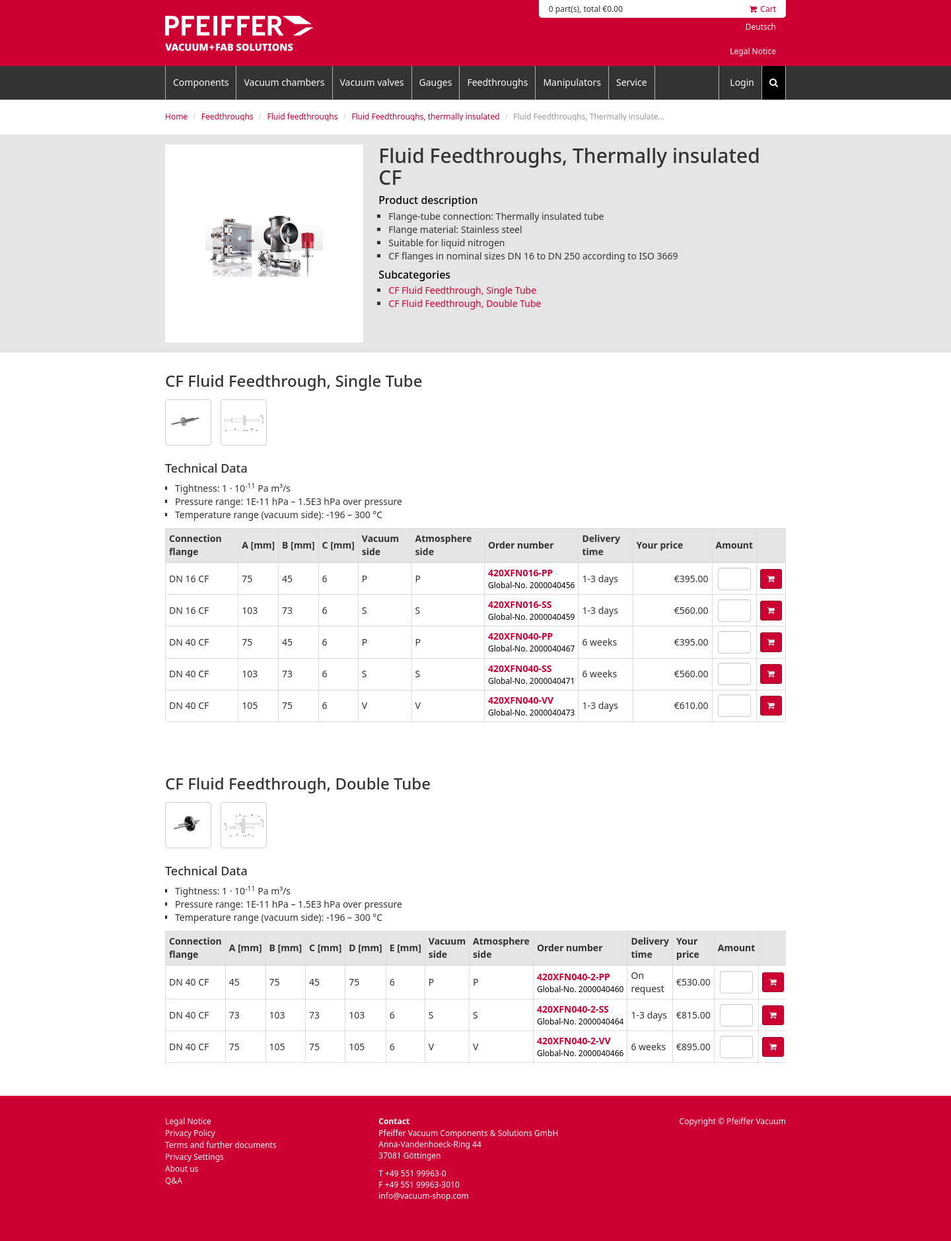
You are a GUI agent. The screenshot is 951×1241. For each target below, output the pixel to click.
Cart (763, 9)
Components (201, 82)
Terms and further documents (221, 1145)
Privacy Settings (194, 1156)
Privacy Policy (190, 1133)
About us (181, 1168)
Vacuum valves (372, 82)
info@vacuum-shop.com (423, 1195)
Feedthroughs (497, 82)
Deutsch (761, 26)
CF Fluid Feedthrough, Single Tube (462, 290)
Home (176, 116)
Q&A (173, 1180)
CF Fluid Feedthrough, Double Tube (464, 303)
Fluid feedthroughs (302, 116)
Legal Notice (753, 51)
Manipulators (572, 82)
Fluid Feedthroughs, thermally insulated (425, 116)
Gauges (435, 82)
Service (631, 82)
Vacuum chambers (284, 82)
